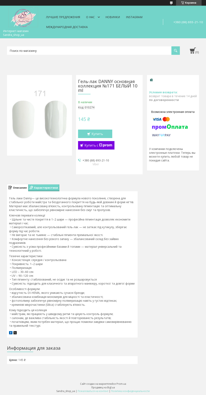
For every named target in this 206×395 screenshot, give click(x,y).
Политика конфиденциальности (130, 391)
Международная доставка (67, 27)
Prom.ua (121, 384)
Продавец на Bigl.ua (103, 387)
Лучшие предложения (63, 17)
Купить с (98, 145)
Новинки (112, 17)
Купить (97, 134)
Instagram (134, 17)
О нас (90, 17)
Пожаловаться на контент (93, 391)
